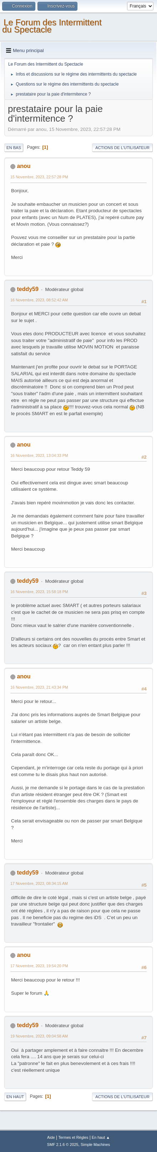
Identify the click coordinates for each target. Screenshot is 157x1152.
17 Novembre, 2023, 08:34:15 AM (39, 883)
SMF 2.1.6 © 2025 (62, 1144)
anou (23, 166)
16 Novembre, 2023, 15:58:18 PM (39, 592)
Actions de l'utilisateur (122, 148)
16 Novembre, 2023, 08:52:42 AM (39, 300)
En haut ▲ (101, 1137)
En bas (13, 148)
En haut (15, 1097)
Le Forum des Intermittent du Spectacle (52, 25)
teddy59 (27, 289)
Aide (51, 1137)
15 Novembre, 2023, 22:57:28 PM (39, 177)
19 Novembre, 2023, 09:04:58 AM (39, 1036)
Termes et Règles (73, 1137)
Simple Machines (95, 1144)
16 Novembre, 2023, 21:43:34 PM (39, 687)
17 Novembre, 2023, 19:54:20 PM (39, 966)
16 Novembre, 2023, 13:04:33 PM (39, 455)
